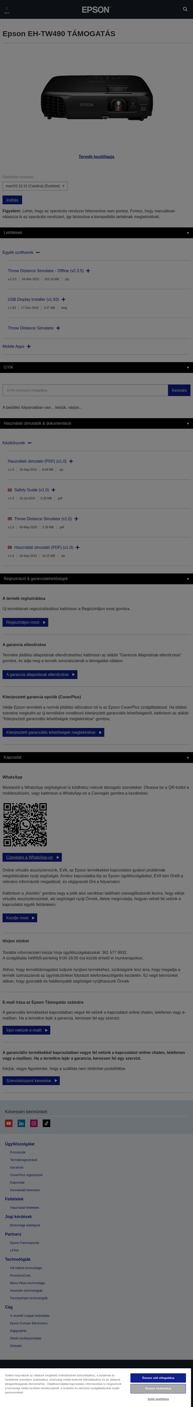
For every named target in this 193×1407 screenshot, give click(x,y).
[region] (95, 1387)
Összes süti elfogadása (158, 1377)
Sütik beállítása (158, 1398)
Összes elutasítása (158, 1388)
